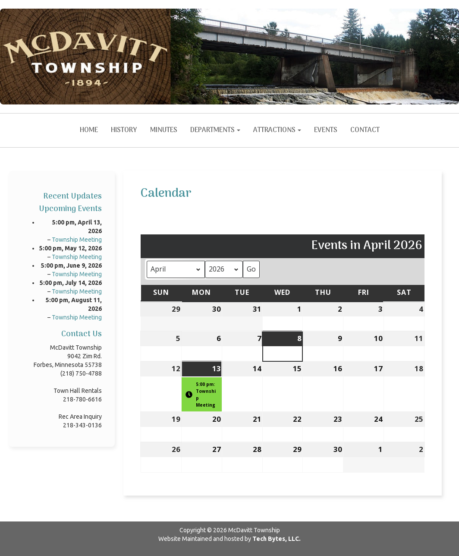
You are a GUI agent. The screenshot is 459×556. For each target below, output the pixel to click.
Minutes (163, 130)
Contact (365, 130)
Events (325, 130)
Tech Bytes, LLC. (276, 538)
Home (89, 130)
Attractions (277, 130)
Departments (215, 130)
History (124, 130)
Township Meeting (77, 239)
